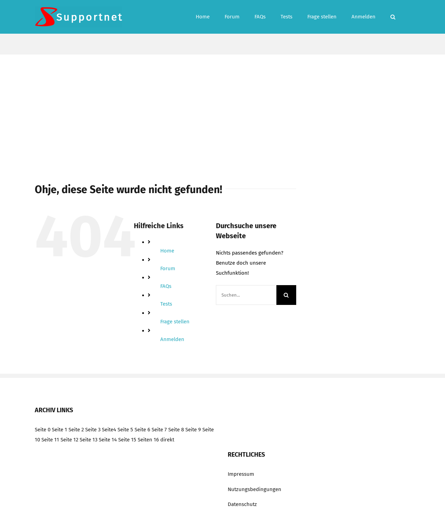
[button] (392, 17)
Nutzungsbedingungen (254, 489)
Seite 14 (108, 440)
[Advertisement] (222, 106)
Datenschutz (242, 504)
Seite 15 (127, 440)
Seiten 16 (148, 440)
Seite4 (109, 429)
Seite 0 (42, 429)
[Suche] (286, 295)
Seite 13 (88, 440)
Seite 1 (59, 429)
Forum (167, 268)
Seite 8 (176, 429)
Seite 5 (125, 429)
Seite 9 (193, 429)
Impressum (241, 474)
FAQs (165, 286)
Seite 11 (50, 440)
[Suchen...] (246, 295)
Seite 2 (76, 429)
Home (167, 251)
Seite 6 (142, 429)
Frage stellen (174, 321)
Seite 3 (92, 429)
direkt (167, 440)
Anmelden (172, 339)
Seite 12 (69, 440)
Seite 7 (159, 429)
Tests (166, 304)
